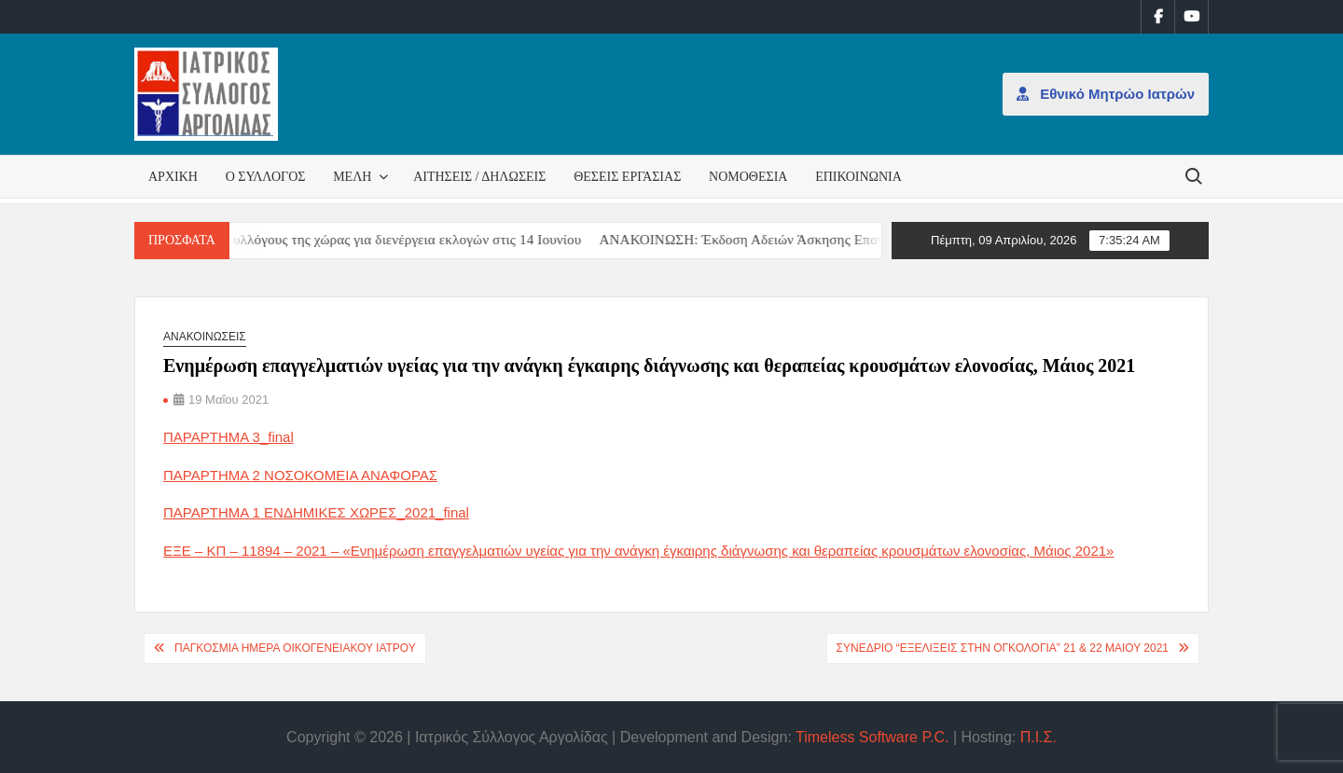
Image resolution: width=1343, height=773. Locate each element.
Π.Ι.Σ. (1038, 737)
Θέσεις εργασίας (627, 177)
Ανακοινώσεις (204, 336)
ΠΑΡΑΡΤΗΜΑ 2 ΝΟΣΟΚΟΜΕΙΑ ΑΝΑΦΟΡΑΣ (300, 475)
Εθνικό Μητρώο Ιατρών (1106, 94)
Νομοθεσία (748, 177)
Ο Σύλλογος (266, 177)
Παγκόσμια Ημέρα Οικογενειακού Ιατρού (295, 648)
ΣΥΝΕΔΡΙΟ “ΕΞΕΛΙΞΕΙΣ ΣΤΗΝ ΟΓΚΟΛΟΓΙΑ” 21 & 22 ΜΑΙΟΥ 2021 (1003, 648)
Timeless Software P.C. (872, 737)
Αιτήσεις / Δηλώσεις (479, 177)
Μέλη (352, 177)
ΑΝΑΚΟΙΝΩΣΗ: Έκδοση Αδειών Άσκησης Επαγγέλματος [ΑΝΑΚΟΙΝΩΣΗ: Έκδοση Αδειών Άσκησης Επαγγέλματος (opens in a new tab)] (779, 239)
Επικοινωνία (858, 177)
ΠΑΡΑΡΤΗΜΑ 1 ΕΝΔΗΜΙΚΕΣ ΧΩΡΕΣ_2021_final (316, 512)
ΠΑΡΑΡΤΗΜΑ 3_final (228, 437)
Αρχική (173, 177)
